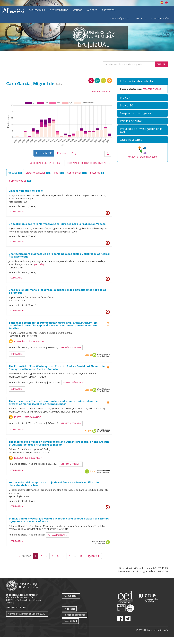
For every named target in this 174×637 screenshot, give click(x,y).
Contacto (140, 18)
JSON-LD (97, 80)
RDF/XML (91, 80)
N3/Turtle (103, 80)
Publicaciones (37, 10)
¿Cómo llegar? (71, 595)
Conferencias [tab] (77, 172)
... (75, 555)
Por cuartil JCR (44, 153)
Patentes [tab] (97, 172)
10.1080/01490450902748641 (28, 457)
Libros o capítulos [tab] (38, 172)
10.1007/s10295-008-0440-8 (27, 417)
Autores (92, 10)
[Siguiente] (93, 556)
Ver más (39, 264)
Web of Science (103, 355)
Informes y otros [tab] (19, 180)
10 (81, 555)
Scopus (88, 355)
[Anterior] (25, 556)
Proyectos (108, 10)
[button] (142, 81)
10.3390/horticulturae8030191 (29, 341)
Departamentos (59, 10)
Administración (160, 18)
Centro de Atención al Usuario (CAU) (27, 613)
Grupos (77, 10)
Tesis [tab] (59, 172)
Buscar (161, 64)
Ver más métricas (71, 347)
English (166, 2)
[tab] (142, 81)
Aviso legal (69, 608)
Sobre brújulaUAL (120, 18)
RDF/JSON (109, 80)
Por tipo (61, 153)
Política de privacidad (74, 614)
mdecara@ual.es (152, 88)
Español (161, 2)
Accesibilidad (70, 620)
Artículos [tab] (15, 172)
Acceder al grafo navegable (143, 156)
